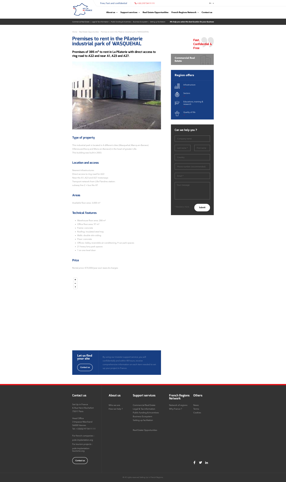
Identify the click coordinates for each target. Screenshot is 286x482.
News (196, 405)
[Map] (116, 308)
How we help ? (116, 409)
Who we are (114, 405)
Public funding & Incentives (121, 22)
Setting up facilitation (157, 22)
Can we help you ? (186, 130)
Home (74, 32)
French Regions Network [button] (185, 12)
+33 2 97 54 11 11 (146, 3)
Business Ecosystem (140, 22)
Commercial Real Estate (80, 22)
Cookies (197, 412)
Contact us (85, 367)
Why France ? (175, 409)
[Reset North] (75, 287)
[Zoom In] (75, 280)
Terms (196, 409)
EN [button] (211, 3)
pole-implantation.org (82, 440)
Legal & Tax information (100, 22)
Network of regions (178, 405)
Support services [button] (130, 12)
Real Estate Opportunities (89, 32)
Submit (202, 207)
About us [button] (111, 12)
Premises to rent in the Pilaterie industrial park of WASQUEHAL (125, 32)
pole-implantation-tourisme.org (81, 449)
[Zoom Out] (75, 283)
